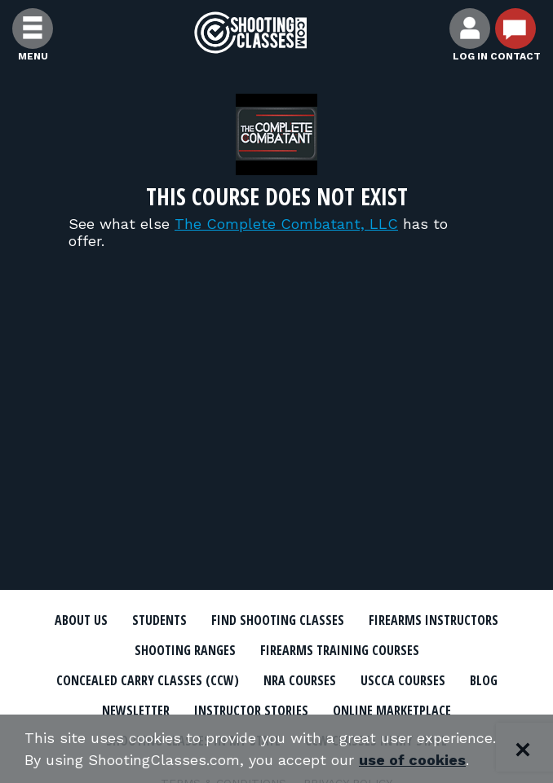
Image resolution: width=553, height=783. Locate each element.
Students (159, 620)
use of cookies (412, 759)
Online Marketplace (392, 710)
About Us (81, 620)
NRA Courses (299, 680)
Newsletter (136, 710)
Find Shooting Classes (277, 620)
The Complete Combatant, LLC (286, 223)
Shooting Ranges (185, 650)
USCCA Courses (403, 680)
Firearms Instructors (433, 620)
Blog (484, 680)
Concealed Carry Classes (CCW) (147, 680)
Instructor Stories (251, 710)
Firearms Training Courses (339, 650)
